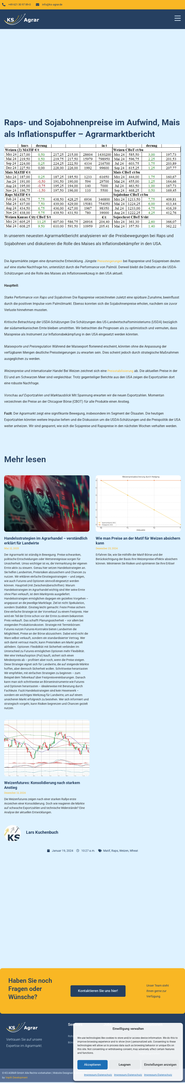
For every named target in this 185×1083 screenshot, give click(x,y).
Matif (106, 851)
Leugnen (125, 1065)
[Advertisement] (92, 72)
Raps (114, 851)
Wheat (134, 851)
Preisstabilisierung (121, 372)
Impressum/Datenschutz (98, 1074)
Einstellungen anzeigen (160, 1065)
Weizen (123, 851)
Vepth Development (16, 1078)
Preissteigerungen (110, 262)
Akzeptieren (92, 1065)
